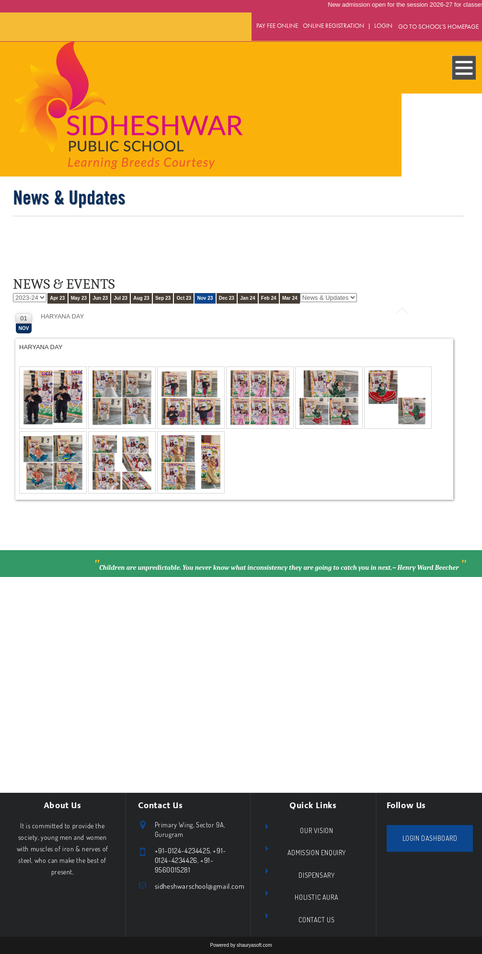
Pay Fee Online (277, 26)
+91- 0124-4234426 (190, 855)
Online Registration (333, 26)
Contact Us (316, 920)
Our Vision (316, 830)
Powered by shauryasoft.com (241, 945)
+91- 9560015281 (184, 865)
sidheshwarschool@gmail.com (200, 886)
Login (383, 26)
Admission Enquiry (316, 852)
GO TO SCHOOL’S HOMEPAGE (438, 27)
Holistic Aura (316, 897)
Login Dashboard (430, 838)
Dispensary (316, 875)
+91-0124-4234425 (182, 850)
